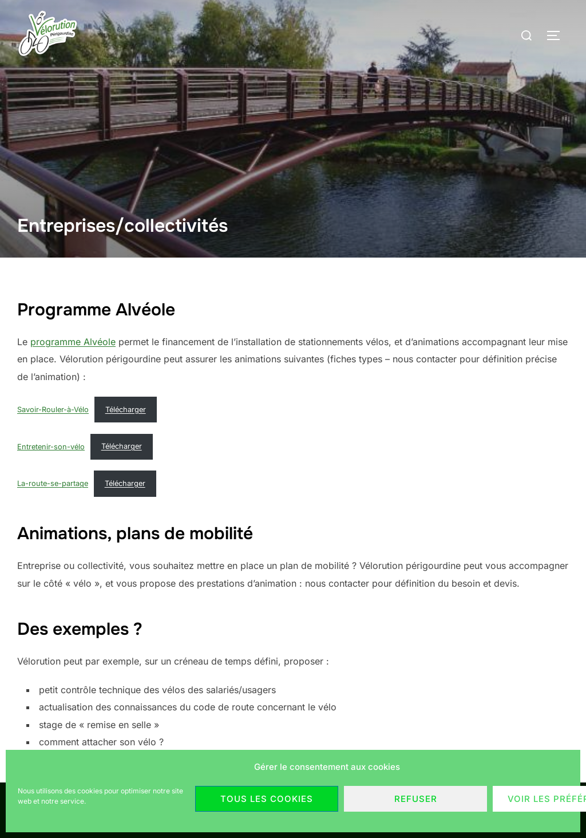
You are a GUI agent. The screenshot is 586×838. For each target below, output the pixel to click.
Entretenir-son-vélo (51, 446)
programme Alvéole (73, 341)
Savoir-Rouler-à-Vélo (53, 409)
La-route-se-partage (52, 483)
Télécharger (125, 409)
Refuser (415, 798)
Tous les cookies (266, 798)
